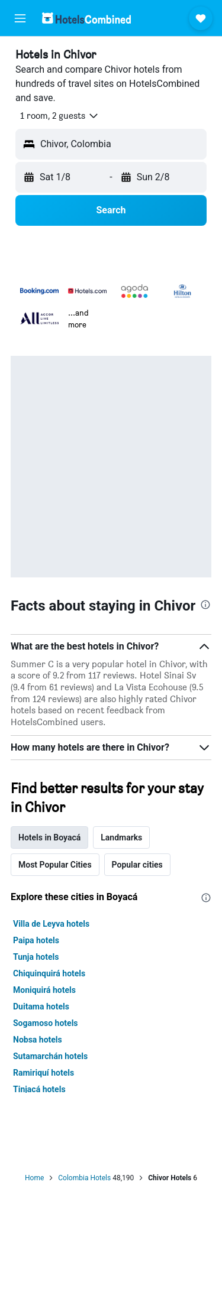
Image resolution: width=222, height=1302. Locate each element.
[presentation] (205, 604)
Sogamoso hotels (45, 1023)
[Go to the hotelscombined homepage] (86, 18)
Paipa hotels (36, 940)
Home (34, 1178)
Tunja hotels (36, 957)
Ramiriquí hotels (43, 1072)
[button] (20, 18)
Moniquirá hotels (44, 990)
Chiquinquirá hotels (49, 973)
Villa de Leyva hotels (51, 923)
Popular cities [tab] (137, 864)
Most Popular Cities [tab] (55, 864)
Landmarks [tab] (121, 837)
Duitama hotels (41, 1006)
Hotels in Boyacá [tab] (49, 837)
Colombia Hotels (84, 1178)
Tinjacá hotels (39, 1089)
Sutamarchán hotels (50, 1056)
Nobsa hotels (37, 1039)
